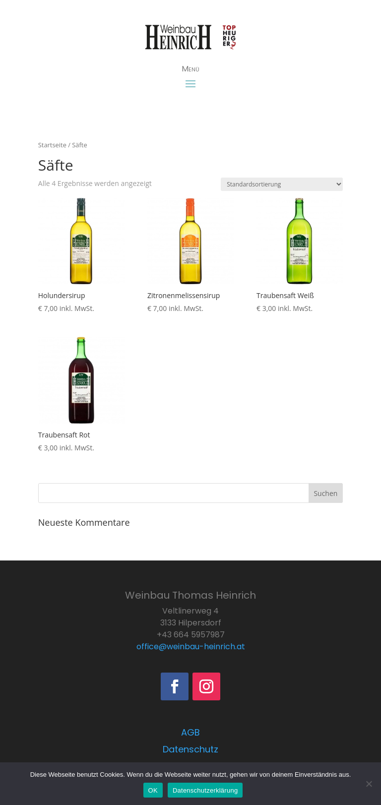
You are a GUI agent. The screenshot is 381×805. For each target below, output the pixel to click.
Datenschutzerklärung (205, 790)
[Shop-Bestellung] (282, 184)
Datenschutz (190, 749)
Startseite (52, 144)
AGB (190, 732)
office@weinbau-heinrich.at (190, 646)
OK (153, 790)
